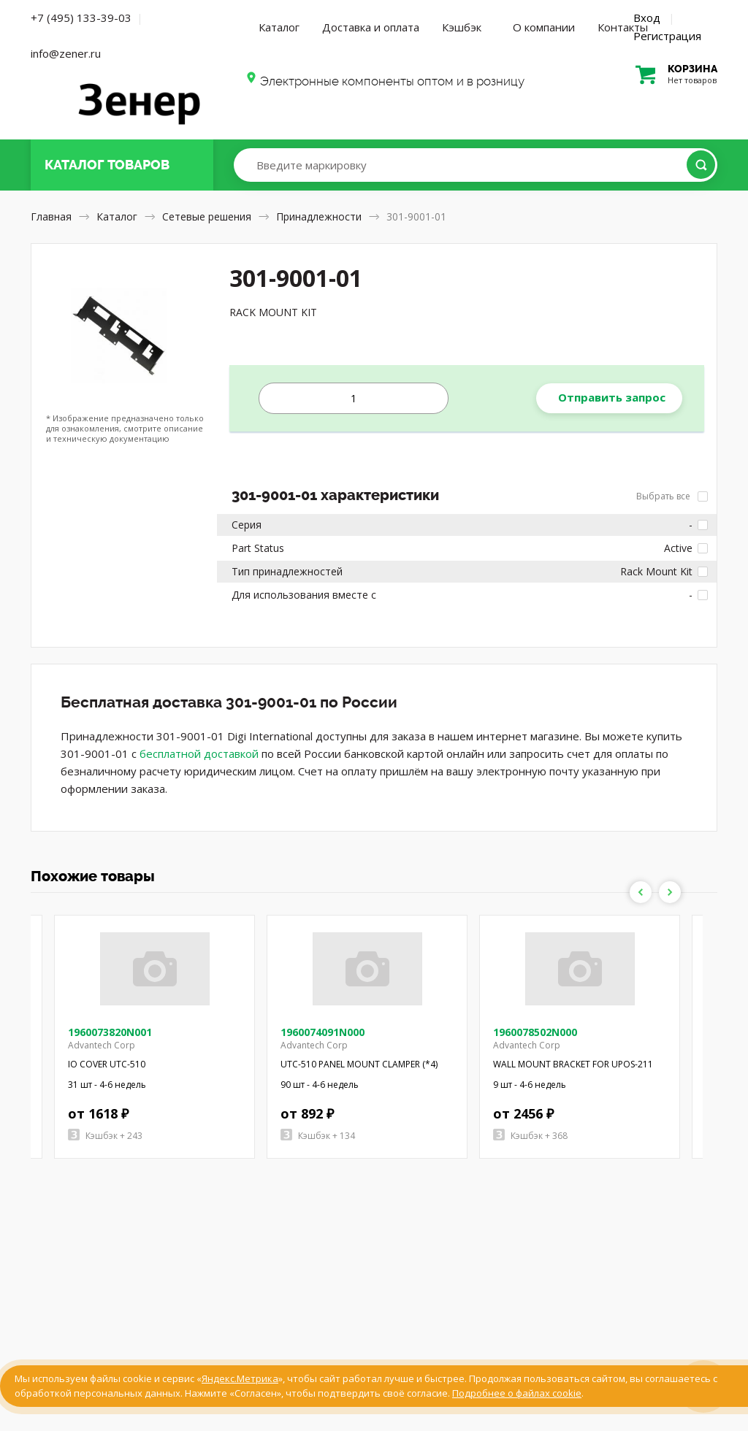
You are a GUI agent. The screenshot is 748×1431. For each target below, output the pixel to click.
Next (670, 892)
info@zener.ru (66, 53)
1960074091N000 (322, 1032)
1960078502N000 (535, 1032)
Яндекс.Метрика (240, 1378)
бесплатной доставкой (199, 753)
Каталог (279, 27)
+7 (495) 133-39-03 (81, 17)
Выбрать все (672, 496)
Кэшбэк (461, 27)
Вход (646, 17)
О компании (544, 27)
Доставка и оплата (370, 27)
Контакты (623, 27)
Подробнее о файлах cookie (516, 1393)
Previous (641, 892)
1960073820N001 (110, 1032)
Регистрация (667, 35)
